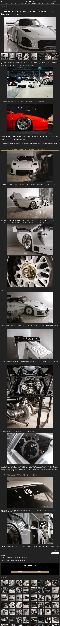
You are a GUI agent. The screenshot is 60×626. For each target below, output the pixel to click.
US (18, 3)
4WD (21, 3)
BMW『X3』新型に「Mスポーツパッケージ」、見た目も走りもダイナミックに (16, 559)
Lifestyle (53, 3)
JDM (25, 3)
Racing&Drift (41, 3)
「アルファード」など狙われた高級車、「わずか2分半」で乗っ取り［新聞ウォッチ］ (16, 556)
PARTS (29, 3)
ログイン (39, 570)
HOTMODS (5, 576)
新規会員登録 (20, 570)
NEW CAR (34, 3)
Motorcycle (47, 3)
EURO (14, 3)
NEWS (10, 3)
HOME (6, 3)
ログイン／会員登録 (54, 1)
